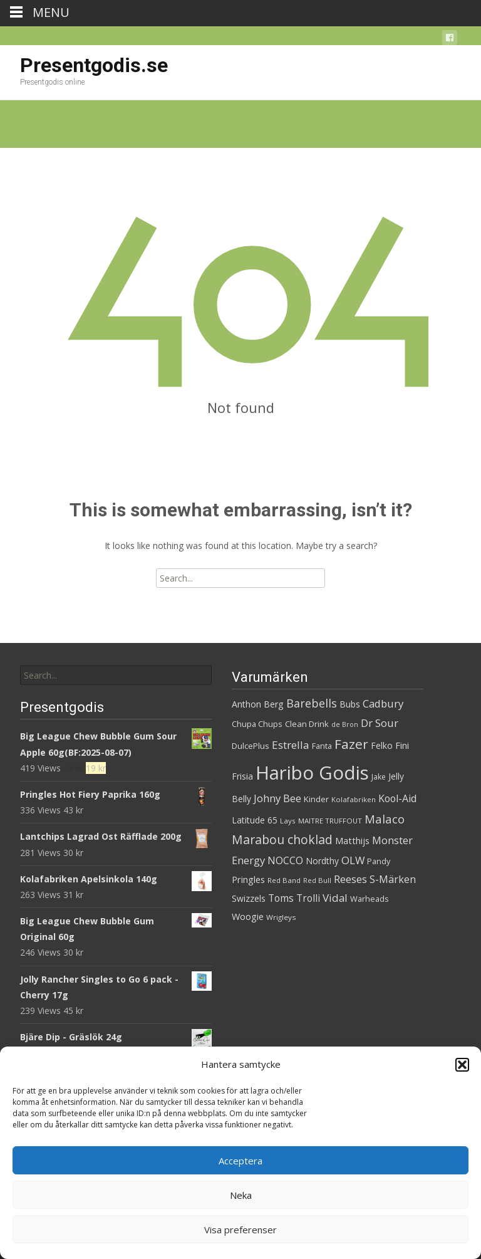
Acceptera (240, 1160)
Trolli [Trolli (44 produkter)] (308, 898)
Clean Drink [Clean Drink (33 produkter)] (307, 723)
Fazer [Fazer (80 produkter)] (351, 744)
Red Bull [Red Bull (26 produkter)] (317, 880)
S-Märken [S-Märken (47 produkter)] (393, 879)
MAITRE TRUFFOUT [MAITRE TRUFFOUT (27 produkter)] (330, 820)
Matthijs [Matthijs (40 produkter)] (352, 840)
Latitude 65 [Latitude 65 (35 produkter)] (254, 820)
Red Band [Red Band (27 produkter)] (284, 880)
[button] (462, 1064)
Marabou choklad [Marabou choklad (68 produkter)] (282, 839)
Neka (241, 1195)
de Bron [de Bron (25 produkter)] (344, 724)
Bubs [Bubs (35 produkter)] (349, 704)
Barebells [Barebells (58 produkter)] (311, 703)
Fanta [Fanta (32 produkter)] (322, 745)
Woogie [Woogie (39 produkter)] (248, 916)
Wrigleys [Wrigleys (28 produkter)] (281, 917)
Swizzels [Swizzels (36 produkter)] (249, 898)
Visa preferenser (240, 1229)
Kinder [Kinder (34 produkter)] (316, 799)
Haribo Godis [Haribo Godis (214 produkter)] (312, 772)
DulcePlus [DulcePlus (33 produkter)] (250, 745)
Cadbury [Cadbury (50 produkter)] (383, 703)
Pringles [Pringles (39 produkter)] (248, 879)
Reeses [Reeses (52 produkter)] (350, 879)
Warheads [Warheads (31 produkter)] (369, 898)
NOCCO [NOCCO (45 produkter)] (285, 860)
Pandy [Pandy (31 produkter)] (378, 861)
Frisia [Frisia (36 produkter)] (242, 776)
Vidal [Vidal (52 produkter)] (335, 898)
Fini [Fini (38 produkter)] (402, 745)
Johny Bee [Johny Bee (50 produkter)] (277, 798)
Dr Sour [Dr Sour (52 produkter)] (379, 723)
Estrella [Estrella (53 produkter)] (290, 745)
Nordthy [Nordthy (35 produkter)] (322, 861)
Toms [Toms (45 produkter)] (281, 898)
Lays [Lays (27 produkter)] (288, 820)
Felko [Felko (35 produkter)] (382, 745)
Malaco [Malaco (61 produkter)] (385, 819)
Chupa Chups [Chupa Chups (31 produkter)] (257, 723)
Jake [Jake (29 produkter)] (378, 776)
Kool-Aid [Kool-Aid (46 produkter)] (397, 798)
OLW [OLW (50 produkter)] (353, 860)
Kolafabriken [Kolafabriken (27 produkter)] (353, 799)
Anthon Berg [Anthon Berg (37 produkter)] (258, 704)
